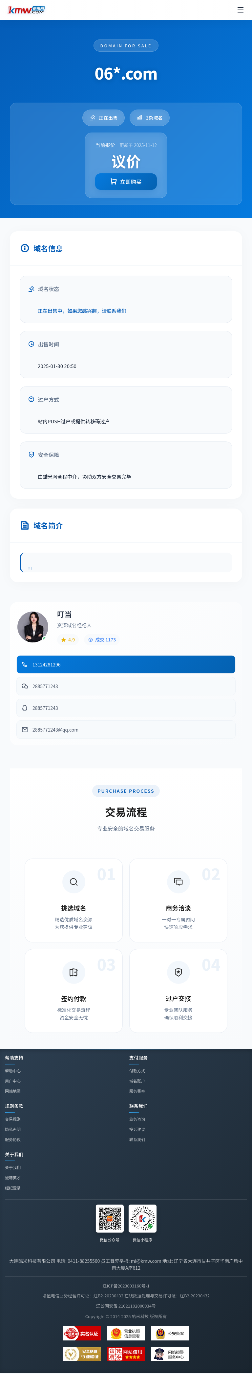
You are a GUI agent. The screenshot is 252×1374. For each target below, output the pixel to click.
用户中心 (13, 1081)
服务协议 (13, 1139)
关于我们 (13, 1168)
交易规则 (13, 1119)
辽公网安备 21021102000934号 (126, 1306)
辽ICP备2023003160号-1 (125, 1286)
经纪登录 (13, 1188)
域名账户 (137, 1081)
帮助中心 (13, 1070)
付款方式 (137, 1070)
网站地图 (13, 1091)
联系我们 (137, 1139)
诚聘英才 (13, 1178)
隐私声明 (13, 1129)
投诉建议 (137, 1129)
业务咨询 (137, 1119)
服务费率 (137, 1091)
